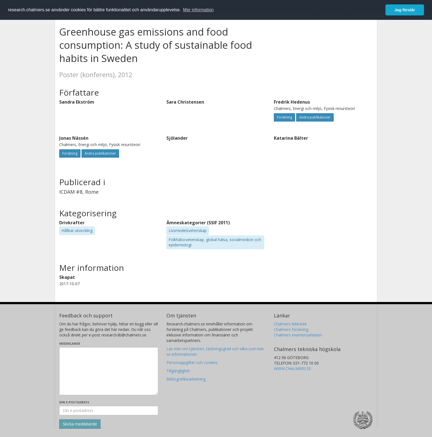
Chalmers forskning (291, 329)
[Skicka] (80, 424)
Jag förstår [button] (405, 10)
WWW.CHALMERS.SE (292, 368)
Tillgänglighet (178, 370)
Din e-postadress (74, 402)
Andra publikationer (315, 117)
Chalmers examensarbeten (298, 335)
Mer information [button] (198, 9)
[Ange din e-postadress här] (108, 410)
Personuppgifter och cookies (192, 362)
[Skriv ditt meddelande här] (108, 371)
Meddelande (69, 343)
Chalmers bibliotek (290, 324)
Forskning (284, 117)
